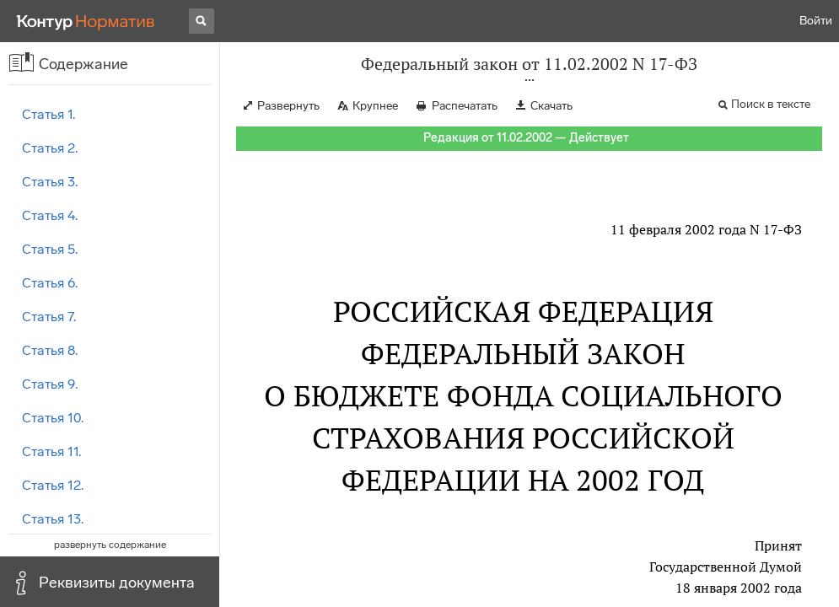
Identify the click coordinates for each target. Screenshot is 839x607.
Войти (815, 20)
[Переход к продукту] (86, 21)
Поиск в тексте (770, 104)
